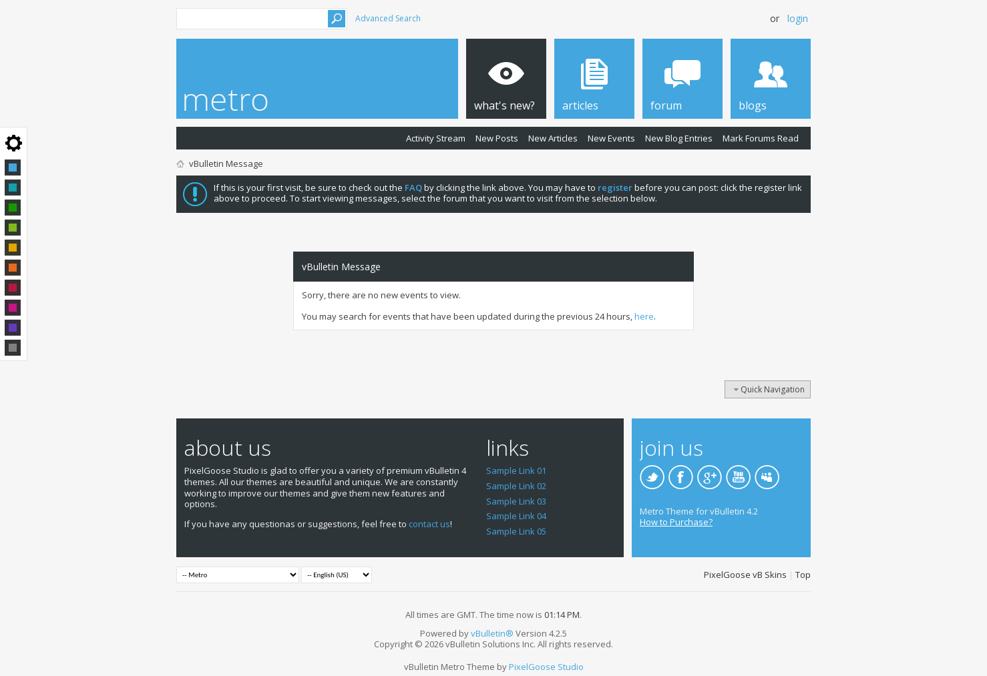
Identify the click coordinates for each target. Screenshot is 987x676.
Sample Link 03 (516, 501)
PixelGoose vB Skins (745, 575)
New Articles (553, 138)
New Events (611, 138)
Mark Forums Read (761, 138)
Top (803, 575)
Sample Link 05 (516, 531)
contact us (429, 524)
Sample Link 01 (516, 470)
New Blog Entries (679, 138)
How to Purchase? (676, 522)
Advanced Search (388, 18)
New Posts (496, 138)
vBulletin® (492, 633)
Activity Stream (435, 138)
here (644, 316)
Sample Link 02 (516, 486)
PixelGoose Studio (546, 667)
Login (797, 18)
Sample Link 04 (516, 516)
